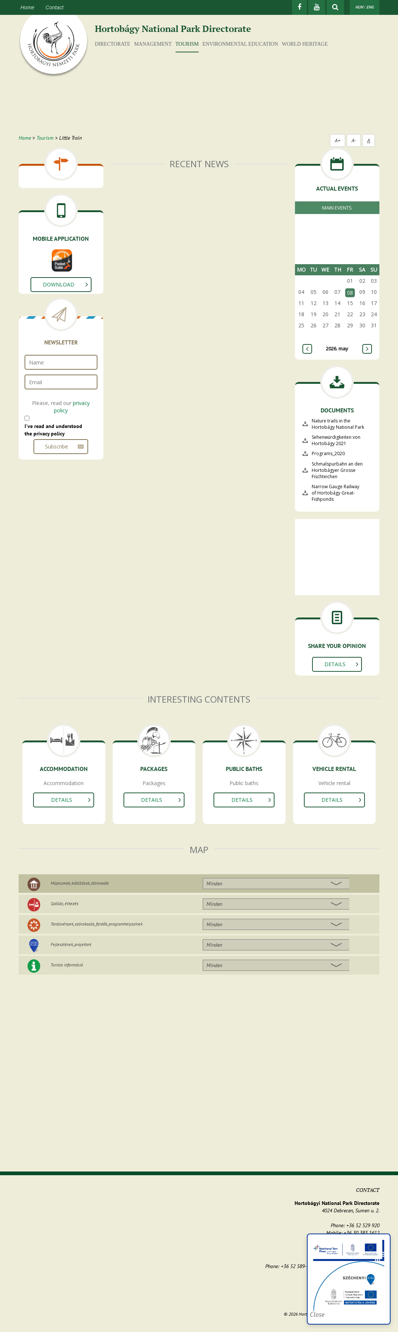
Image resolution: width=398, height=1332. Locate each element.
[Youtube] (317, 7)
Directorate (112, 44)
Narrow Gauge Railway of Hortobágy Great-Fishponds (335, 492)
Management (152, 44)
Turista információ (67, 965)
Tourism (187, 44)
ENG (370, 7)
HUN (359, 7)
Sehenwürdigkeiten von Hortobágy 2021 (336, 440)
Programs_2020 (328, 453)
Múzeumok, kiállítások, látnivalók (80, 883)
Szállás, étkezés (64, 903)
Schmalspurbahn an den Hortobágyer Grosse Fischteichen (337, 470)
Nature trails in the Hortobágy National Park (338, 424)
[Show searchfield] (335, 7)
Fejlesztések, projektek (71, 944)
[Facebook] (299, 7)
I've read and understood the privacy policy (53, 430)
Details (335, 664)
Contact (54, 7)
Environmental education (240, 44)
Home (27, 7)
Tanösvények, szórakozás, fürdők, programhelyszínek (96, 924)
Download (58, 284)
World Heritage (305, 44)
